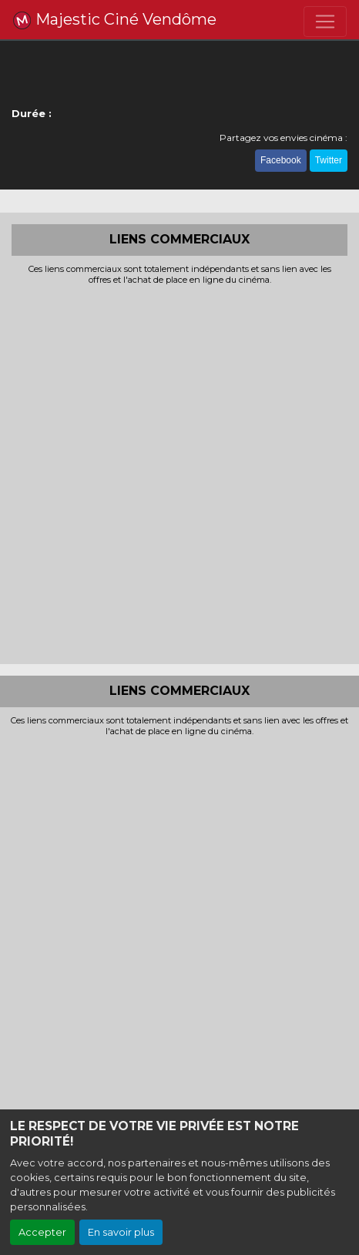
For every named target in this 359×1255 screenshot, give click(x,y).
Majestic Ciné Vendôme (114, 20)
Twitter (328, 160)
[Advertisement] (179, 473)
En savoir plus (121, 1232)
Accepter (42, 1232)
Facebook (280, 160)
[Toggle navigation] (325, 21)
